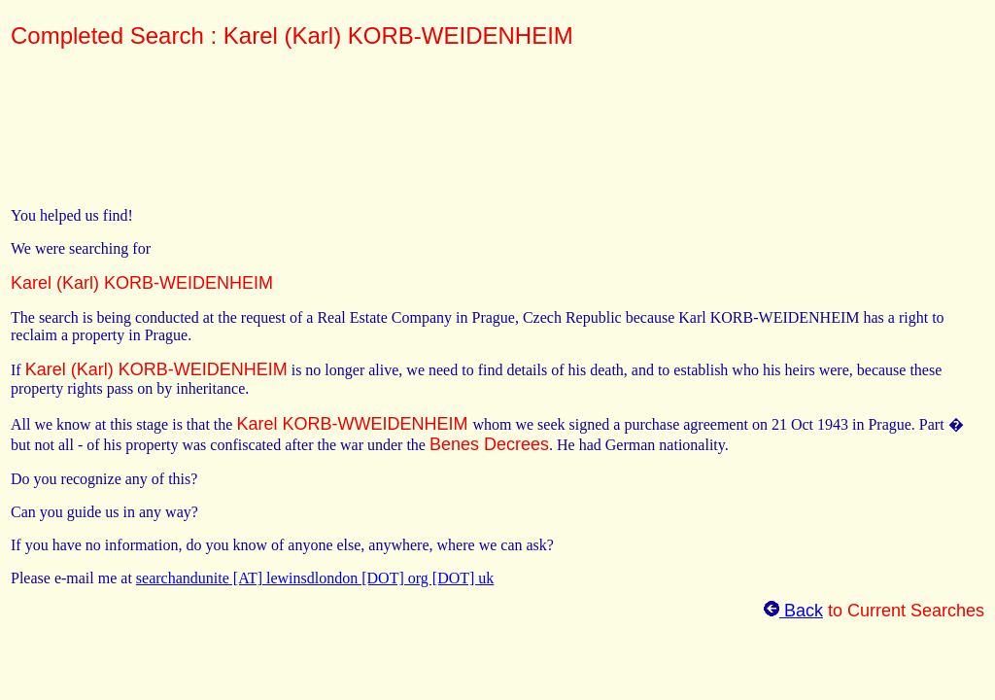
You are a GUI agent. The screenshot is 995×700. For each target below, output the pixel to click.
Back (793, 610)
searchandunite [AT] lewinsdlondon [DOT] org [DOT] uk (315, 578)
